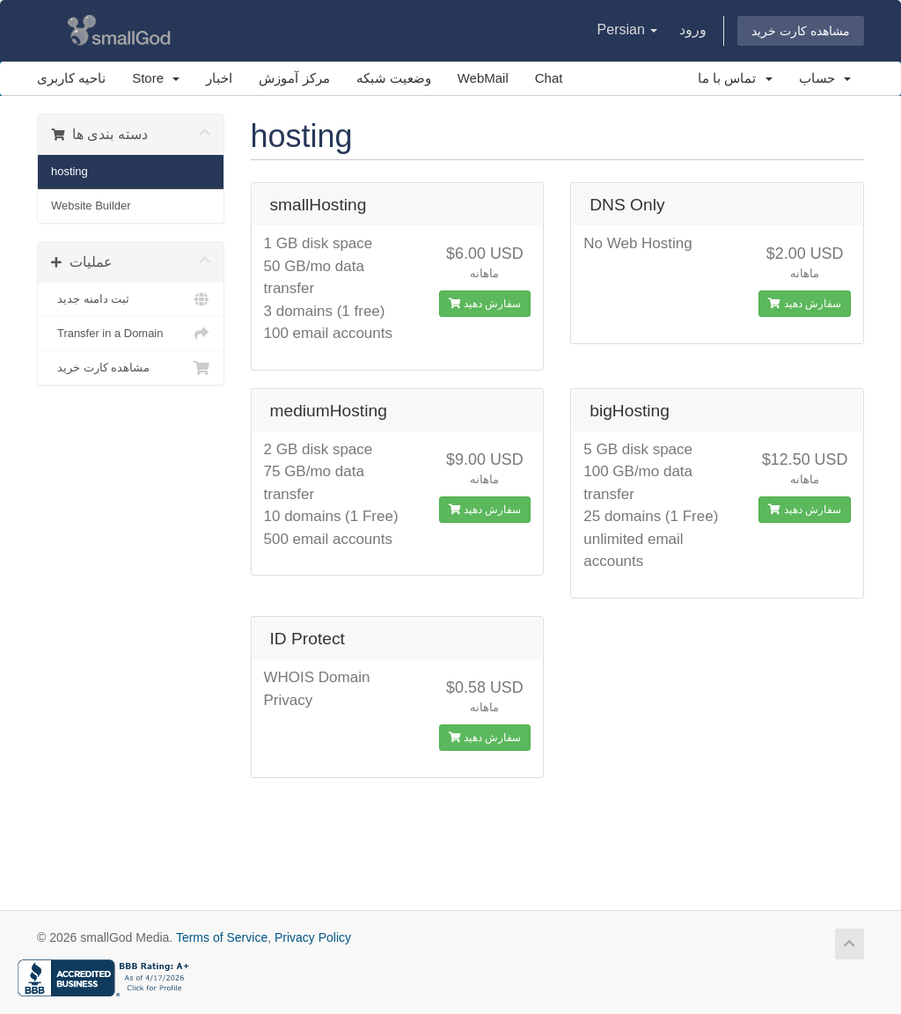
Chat (549, 77)
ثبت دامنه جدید (130, 299)
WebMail (483, 77)
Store (155, 77)
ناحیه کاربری (71, 77)
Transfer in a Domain (130, 333)
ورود (693, 29)
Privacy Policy (313, 937)
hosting (69, 171)
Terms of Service (221, 937)
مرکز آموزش (294, 77)
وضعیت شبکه (393, 77)
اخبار (219, 77)
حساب (825, 77)
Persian (627, 29)
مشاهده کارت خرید (800, 31)
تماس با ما (735, 77)
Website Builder (90, 205)
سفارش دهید (485, 304)
